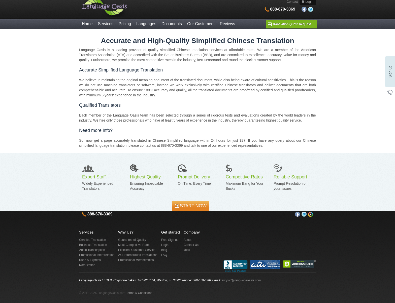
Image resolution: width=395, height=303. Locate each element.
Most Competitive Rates (134, 245)
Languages (146, 24)
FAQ (164, 255)
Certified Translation (92, 240)
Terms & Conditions (139, 293)
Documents (171, 24)
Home (87, 24)
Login (165, 245)
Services (105, 24)
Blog (164, 250)
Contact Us (191, 245)
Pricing (125, 24)
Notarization (87, 265)
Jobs (187, 250)
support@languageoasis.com (241, 280)
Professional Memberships (136, 260)
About (187, 240)
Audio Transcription (92, 250)
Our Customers (200, 24)
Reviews (227, 24)
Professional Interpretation (96, 255)
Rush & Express (90, 260)
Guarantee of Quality (132, 240)
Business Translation (93, 245)
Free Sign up (170, 240)
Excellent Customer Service (136, 250)
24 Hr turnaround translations (137, 255)
